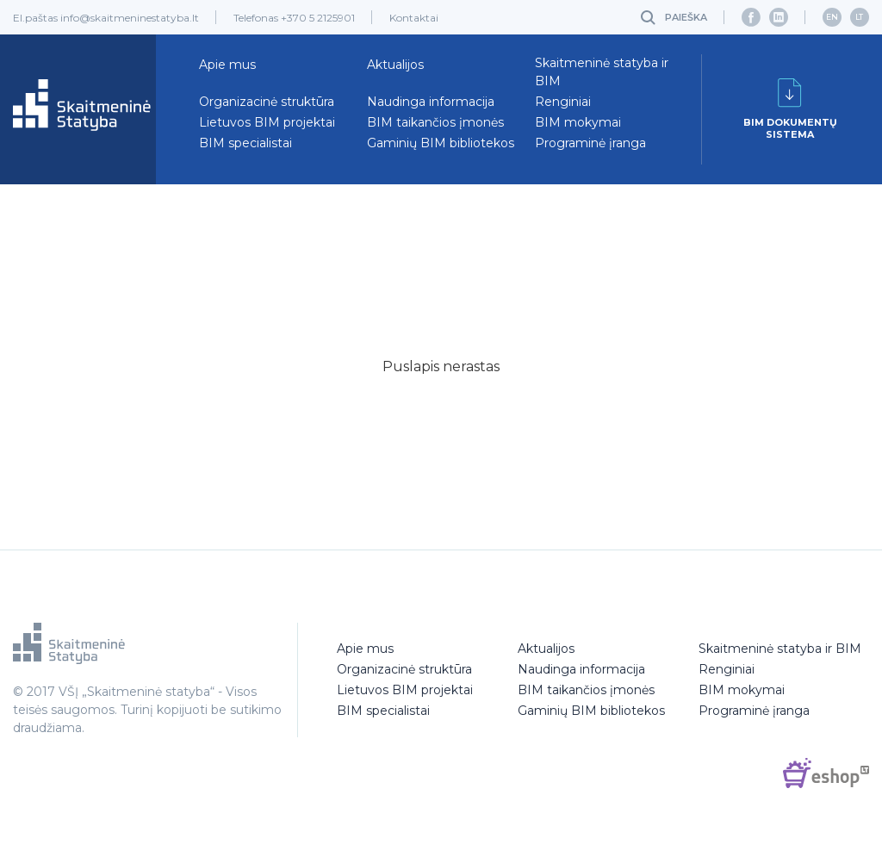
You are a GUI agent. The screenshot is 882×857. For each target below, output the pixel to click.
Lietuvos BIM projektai (267, 122)
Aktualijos (395, 64)
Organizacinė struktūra (266, 101)
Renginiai (563, 101)
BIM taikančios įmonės (435, 122)
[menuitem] (832, 17)
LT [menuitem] (859, 17)
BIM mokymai (578, 122)
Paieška (686, 17)
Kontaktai (413, 17)
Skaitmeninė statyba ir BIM (601, 72)
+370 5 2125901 (318, 17)
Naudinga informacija (430, 101)
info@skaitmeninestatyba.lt (129, 17)
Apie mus (227, 64)
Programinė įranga (590, 143)
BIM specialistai (245, 143)
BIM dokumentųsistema (790, 109)
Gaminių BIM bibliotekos (440, 143)
